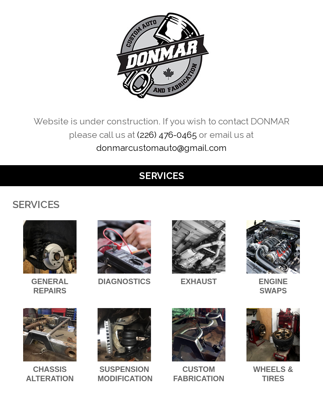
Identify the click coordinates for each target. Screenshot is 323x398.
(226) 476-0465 (167, 134)
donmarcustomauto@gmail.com (161, 147)
